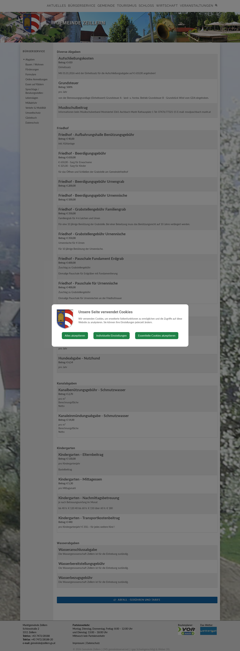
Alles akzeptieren (75, 335)
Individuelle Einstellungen (111, 335)
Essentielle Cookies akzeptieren (156, 335)
